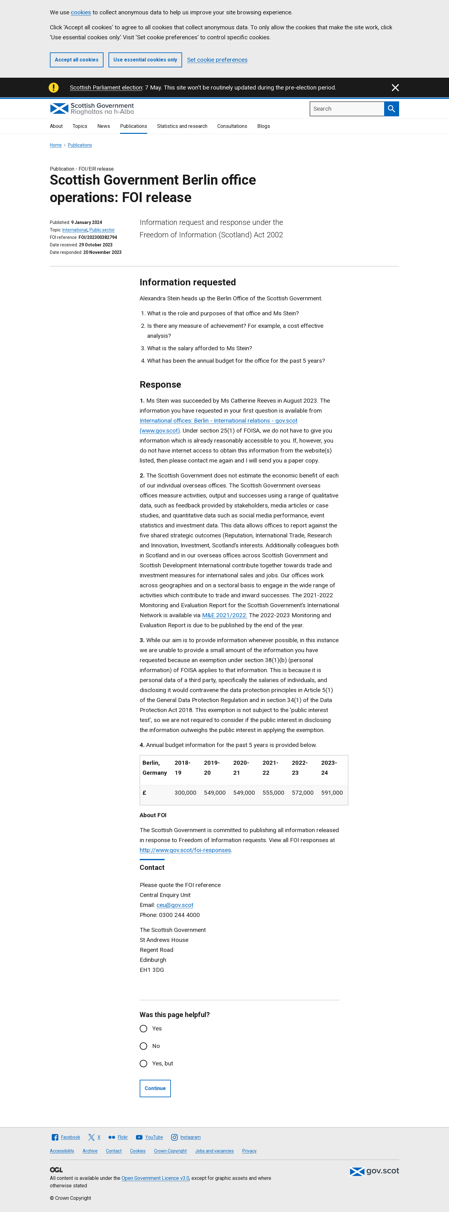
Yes (157, 1028)
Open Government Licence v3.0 (155, 1178)
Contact (114, 1150)
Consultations (232, 126)
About (56, 126)
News (103, 126)
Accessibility (62, 1150)
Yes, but (162, 1063)
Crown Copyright (170, 1150)
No (156, 1046)
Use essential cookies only (145, 60)
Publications (133, 126)
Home (56, 145)
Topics (80, 126)
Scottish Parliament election (106, 87)
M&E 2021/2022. (224, 615)
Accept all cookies (77, 60)
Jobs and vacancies (214, 1150)
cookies (81, 12)
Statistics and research (182, 126)
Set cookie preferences (217, 59)
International (74, 229)
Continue (155, 1088)
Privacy (249, 1150)
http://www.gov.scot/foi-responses (185, 850)
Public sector (102, 229)
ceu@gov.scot (175, 905)
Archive (90, 1150)
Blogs (263, 126)
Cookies (138, 1150)
